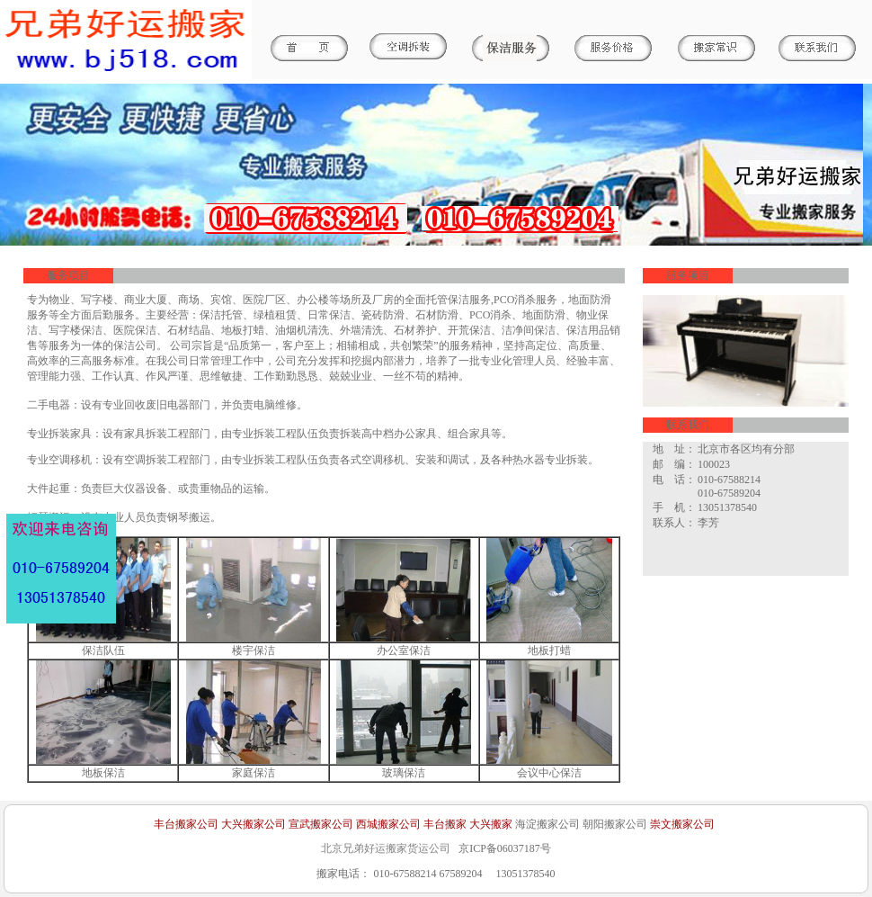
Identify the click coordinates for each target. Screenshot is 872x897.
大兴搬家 (490, 824)
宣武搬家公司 (321, 824)
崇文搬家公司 (682, 824)
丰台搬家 (445, 824)
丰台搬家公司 (186, 824)
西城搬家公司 (388, 824)
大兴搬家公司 (253, 824)
